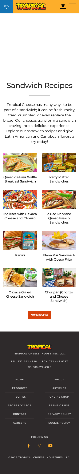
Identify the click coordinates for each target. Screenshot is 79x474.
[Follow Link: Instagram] (39, 446)
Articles (59, 388)
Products (19, 388)
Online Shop (59, 396)
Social (59, 422)
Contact (19, 414)
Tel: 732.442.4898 (24, 361)
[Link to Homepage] (33, 5)
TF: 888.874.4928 (39, 367)
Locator (19, 405)
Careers (19, 422)
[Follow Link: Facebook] (28, 446)
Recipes (20, 396)
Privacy (59, 414)
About (59, 379)
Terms (59, 405)
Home (19, 379)
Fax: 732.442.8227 (55, 361)
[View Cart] (63, 6)
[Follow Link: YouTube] (50, 446)
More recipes (39, 314)
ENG (6, 7)
